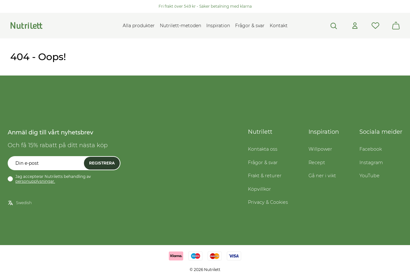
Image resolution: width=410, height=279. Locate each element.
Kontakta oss (262, 149)
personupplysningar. (35, 181)
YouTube (369, 176)
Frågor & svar (250, 25)
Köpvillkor (259, 189)
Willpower (320, 149)
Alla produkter (139, 25)
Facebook (370, 149)
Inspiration (218, 25)
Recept (316, 162)
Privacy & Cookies (268, 202)
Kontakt (279, 25)
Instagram (371, 162)
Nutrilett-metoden (180, 25)
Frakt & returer (265, 176)
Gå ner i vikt (322, 176)
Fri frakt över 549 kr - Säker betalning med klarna (205, 6)
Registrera (102, 163)
